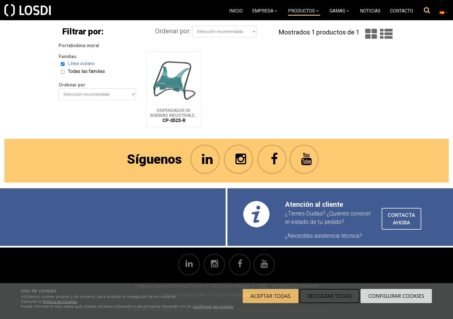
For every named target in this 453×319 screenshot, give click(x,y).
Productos (303, 11)
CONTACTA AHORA (401, 219)
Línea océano (81, 63)
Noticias (370, 11)
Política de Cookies (60, 301)
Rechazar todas (329, 295)
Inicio (236, 11)
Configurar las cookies (213, 306)
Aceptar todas (270, 295)
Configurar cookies (396, 295)
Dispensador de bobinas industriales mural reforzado (173, 112)
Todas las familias (86, 71)
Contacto (401, 11)
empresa (264, 11)
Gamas (339, 11)
